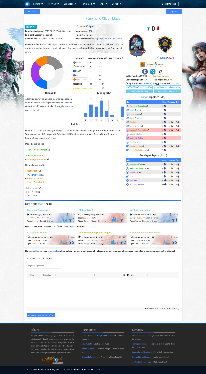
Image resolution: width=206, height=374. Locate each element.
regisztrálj (34, 110)
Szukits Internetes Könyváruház (95, 335)
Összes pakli (32, 11)
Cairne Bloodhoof (35, 182)
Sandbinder (134, 172)
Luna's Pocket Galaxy (138, 150)
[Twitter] (153, 71)
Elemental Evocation (137, 106)
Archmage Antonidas (36, 159)
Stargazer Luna (135, 146)
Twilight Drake (34, 175)
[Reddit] (160, 71)
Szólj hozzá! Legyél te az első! (107, 38)
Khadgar (132, 122)
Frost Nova (31, 192)
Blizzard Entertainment (91, 357)
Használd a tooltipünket (141, 357)
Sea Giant (30, 195)
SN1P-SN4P (32, 171)
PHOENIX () (165, 58)
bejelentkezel (34, 251)
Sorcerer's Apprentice (138, 130)
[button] (35, 275)
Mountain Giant (135, 184)
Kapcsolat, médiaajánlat (142, 352)
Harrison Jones (34, 178)
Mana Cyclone (135, 126)
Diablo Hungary (88, 349)
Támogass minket (139, 344)
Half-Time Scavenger (37, 149)
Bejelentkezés (169, 4)
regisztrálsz (53, 251)
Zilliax (131, 176)
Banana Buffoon (33, 155)
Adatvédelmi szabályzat (141, 362)
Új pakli (174, 11)
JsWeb (96, 369)
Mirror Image (32, 188)
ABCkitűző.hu (87, 344)
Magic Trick (134, 110)
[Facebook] (145, 71)
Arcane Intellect (135, 134)
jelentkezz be (67, 106)
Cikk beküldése (138, 335)
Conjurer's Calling (136, 138)
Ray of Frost (134, 118)
